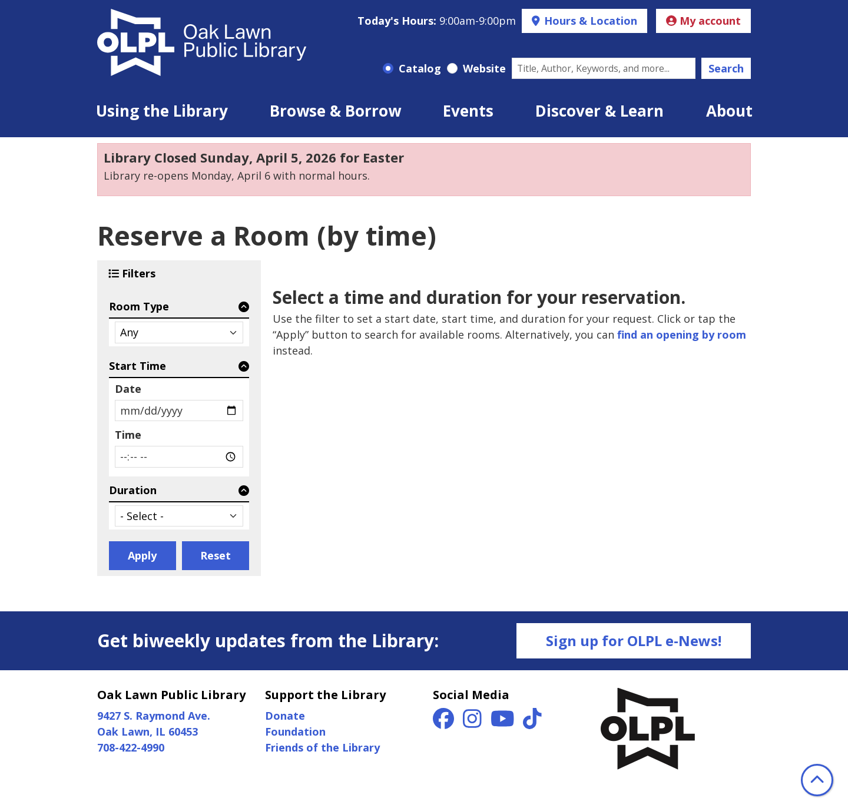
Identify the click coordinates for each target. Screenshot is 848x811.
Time (128, 435)
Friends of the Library (322, 747)
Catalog (420, 68)
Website (484, 68)
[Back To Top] (817, 780)
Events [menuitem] (468, 110)
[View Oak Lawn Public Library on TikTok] (532, 723)
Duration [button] (133, 490)
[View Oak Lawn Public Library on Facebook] (445, 723)
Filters (140, 273)
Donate (285, 716)
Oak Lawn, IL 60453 (147, 731)
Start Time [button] (137, 366)
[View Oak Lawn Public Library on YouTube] (504, 723)
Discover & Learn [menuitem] (599, 110)
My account (703, 21)
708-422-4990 (130, 747)
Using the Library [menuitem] (162, 110)
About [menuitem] (729, 110)
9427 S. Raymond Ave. (153, 716)
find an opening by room (681, 334)
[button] (436, 21)
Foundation (295, 731)
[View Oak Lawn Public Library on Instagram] (474, 723)
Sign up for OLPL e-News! (633, 640)
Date (128, 389)
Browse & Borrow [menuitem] (335, 110)
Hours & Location (589, 21)
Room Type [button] (139, 306)
